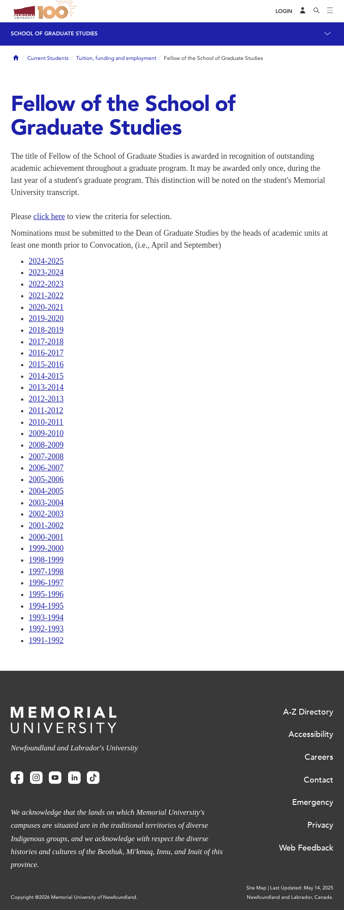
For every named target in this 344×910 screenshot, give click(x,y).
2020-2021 (46, 307)
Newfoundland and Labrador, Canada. (290, 897)
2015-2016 (46, 364)
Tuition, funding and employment (116, 58)
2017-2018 (46, 341)
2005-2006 (46, 479)
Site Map (256, 888)
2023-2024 (46, 272)
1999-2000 (46, 548)
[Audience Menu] (303, 11)
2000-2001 (46, 537)
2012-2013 (46, 398)
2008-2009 (46, 444)
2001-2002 (46, 525)
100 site (58, 11)
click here (48, 216)
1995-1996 (46, 594)
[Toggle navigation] (330, 11)
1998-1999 (46, 559)
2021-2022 (46, 295)
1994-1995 (46, 605)
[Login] (284, 11)
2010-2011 (46, 422)
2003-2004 (46, 502)
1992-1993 (46, 628)
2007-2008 (46, 456)
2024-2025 (46, 261)
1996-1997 (46, 582)
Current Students (48, 58)
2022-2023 (46, 283)
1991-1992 (46, 640)
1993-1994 (46, 617)
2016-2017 (46, 352)
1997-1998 (46, 571)
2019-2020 (46, 318)
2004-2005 (46, 491)
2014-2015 (46, 376)
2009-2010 (46, 433)
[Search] (316, 11)
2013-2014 (46, 387)
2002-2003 (46, 513)
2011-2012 (46, 410)
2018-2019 (46, 330)
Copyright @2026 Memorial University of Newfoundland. (74, 897)
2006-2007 (46, 467)
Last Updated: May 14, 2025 (301, 888)
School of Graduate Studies (54, 33)
